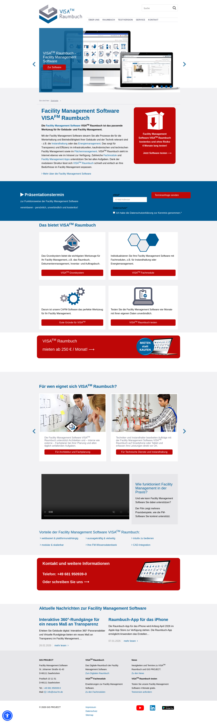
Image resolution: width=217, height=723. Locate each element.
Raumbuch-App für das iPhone (138, 619)
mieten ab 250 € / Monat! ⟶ (68, 349)
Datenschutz (118, 208)
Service (140, 20)
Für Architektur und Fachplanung (78, 452)
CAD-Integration (141, 545)
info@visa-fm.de (55, 692)
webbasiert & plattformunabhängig (60, 538)
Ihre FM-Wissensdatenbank (102, 545)
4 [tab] (166, 86)
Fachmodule (110, 155)
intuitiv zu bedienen (143, 538)
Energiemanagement (89, 143)
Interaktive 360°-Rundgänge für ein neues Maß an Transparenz (69, 621)
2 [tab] (157, 86)
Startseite (54, 101)
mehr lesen (62, 645)
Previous (38, 60)
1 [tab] (152, 86)
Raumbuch (108, 20)
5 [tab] (171, 86)
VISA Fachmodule (143, 272)
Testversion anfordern (142, 692)
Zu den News (138, 673)
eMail (115, 195)
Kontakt (153, 20)
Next (178, 60)
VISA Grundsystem (72, 272)
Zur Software (63, 67)
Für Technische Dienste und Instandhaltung (149, 452)
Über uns (93, 20)
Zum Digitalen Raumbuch (97, 673)
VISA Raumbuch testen (143, 322)
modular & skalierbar (53, 545)
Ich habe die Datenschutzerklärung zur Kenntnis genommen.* (147, 213)
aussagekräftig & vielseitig (101, 538)
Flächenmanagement (85, 151)
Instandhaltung (60, 143)
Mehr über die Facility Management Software (67, 173)
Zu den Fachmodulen (95, 692)
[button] (7, 715)
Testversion (125, 20)
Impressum (91, 707)
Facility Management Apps (55, 159)
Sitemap (89, 715)
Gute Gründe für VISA (72, 322)
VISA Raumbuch (83, 163)
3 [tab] (161, 86)
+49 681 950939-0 (52, 688)
